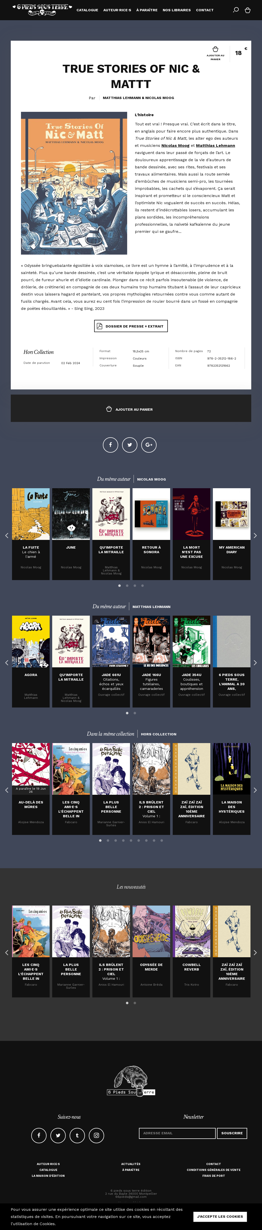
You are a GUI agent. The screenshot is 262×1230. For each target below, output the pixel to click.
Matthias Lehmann (122, 98)
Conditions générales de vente (214, 1170)
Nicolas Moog (159, 98)
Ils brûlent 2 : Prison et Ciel (151, 806)
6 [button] (138, 839)
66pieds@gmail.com (131, 1197)
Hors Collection (38, 352)
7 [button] (146, 839)
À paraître (130, 1170)
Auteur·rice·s (48, 1164)
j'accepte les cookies (220, 1216)
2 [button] (127, 584)
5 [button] (131, 839)
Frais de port (213, 1176)
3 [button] (134, 584)
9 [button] (161, 839)
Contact (213, 1164)
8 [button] (154, 839)
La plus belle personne (111, 806)
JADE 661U (111, 675)
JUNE (71, 547)
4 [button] (142, 584)
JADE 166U (151, 675)
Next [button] (253, 534)
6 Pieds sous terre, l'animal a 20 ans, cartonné (232, 684)
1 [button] (119, 584)
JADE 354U (191, 675)
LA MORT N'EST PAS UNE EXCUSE (191, 552)
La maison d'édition (48, 1176)
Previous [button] (5, 534)
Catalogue (48, 1170)
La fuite (31, 547)
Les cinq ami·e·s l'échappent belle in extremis (71, 811)
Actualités (130, 1164)
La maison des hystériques (232, 806)
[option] (31, 534)
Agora (31, 675)
